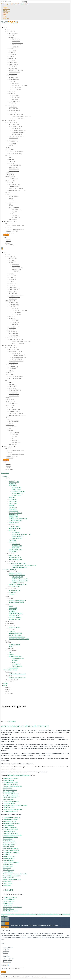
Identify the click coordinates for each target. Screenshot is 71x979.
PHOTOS (8, 687)
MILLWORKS (9, 676)
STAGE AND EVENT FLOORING (17, 637)
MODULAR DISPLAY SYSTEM (17, 575)
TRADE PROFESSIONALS (10, 670)
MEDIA (5, 685)
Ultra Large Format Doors (12, 561)
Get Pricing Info (5, 927)
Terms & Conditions (8, 958)
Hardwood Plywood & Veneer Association (18, 775)
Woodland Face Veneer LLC (10, 811)
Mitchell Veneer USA (8, 870)
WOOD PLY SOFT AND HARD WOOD (21, 534)
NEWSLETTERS (9, 693)
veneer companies (9, 914)
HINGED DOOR (13, 501)
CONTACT (6, 18)
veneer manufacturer (30, 914)
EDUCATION (6, 9)
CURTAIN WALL (13, 612)
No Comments (12, 721)
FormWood (6, 854)
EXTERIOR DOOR (13, 515)
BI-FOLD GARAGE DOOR (15, 513)
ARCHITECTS (9, 672)
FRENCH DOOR (13, 507)
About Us (5, 953)
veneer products (41, 914)
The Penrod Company (9, 803)
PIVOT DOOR (12, 484)
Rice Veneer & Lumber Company (12, 875)
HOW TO (5, 13)
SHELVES (11, 654)
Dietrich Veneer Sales (9, 792)
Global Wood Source (8, 858)
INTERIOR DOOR (13, 517)
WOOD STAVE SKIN (17, 538)
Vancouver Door (7, 905)
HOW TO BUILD (13, 592)
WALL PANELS (13, 608)
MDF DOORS (12, 540)
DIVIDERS (11, 594)
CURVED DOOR (13, 499)
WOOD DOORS (16, 532)
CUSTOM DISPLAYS (14, 586)
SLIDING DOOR (13, 486)
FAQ (4, 15)
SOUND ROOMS (9, 621)
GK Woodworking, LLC (9, 856)
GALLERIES (8, 689)
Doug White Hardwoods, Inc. (11, 848)
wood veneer (4, 916)
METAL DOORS (16, 544)
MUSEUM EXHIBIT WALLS (11, 588)
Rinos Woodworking (8, 877)
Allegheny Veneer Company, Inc (11, 817)
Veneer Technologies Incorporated (12, 809)
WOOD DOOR (12, 530)
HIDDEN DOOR (13, 503)
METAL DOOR (12, 542)
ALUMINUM (15, 660)
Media (2, 914)
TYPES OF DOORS (10, 480)
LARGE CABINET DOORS (15, 520)
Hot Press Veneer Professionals (17, 674)
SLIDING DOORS (16, 487)
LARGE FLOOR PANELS (15, 635)
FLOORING (12, 631)
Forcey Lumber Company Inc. (11, 795)
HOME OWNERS (9, 681)
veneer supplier (57, 914)
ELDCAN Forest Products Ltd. (11, 794)
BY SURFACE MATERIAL (15, 656)
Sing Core (8, 890)
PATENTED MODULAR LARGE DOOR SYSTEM (24, 565)
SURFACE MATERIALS (18, 658)
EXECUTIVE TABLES (14, 627)
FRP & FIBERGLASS (17, 666)
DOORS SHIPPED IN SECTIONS (17, 563)
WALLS (7, 604)
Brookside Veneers (8, 780)
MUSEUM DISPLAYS (14, 590)
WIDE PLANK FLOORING (15, 633)
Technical (6, 951)
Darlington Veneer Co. (9, 841)
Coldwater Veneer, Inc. (9, 831)
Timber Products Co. (9, 807)
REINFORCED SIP (13, 610)
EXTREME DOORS (14, 522)
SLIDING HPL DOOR (17, 493)
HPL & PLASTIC (16, 664)
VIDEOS (8, 691)
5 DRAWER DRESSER (14, 644)
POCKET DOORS (16, 489)
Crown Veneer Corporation (10, 837)
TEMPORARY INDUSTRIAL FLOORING (19, 639)
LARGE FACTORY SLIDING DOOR (18, 518)
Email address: (5, 968)
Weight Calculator (8, 947)
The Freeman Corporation (10, 797)
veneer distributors (19, 914)
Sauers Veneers (7, 883)
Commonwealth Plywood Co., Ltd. (12, 786)
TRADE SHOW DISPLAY (15, 573)
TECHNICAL (6, 11)
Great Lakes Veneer (8, 799)
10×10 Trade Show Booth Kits (20, 579)
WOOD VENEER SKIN (17, 536)
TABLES (11, 646)
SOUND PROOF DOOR (15, 557)
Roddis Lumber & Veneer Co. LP (12, 879)
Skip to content (5, 473)
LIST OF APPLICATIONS (11, 650)
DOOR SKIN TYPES (10, 524)
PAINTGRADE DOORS (15, 528)
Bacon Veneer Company (9, 821)
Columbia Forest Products (10, 784)
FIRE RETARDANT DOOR (15, 559)
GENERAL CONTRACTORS (12, 679)
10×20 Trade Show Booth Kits (20, 581)
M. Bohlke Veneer (8, 864)
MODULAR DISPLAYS (17, 577)
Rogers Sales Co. (8, 881)
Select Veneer (7, 885)
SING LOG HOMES (10, 598)
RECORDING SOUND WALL (16, 613)
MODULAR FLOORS (10, 629)
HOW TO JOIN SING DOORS (19, 567)
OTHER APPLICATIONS (9, 569)
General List (4, 965)
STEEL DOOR (15, 548)
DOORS (5, 476)
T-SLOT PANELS (10, 648)
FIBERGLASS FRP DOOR (15, 549)
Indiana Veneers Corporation (11, 801)
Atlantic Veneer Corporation (10, 778)
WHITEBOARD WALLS (15, 617)
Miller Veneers (7, 868)
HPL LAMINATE (13, 551)
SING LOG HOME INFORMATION (17, 600)
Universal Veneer (7, 903)
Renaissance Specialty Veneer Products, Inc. (15, 805)
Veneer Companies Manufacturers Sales (25, 725)
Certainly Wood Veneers (9, 827)
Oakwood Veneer (8, 872)
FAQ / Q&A (6, 949)
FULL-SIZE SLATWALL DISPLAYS (18, 584)
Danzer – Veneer (7, 788)
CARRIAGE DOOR (13, 511)
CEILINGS (8, 641)
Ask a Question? (7, 960)
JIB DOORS (12, 505)
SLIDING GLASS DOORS (18, 491)
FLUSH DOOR (12, 509)
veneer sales (49, 914)
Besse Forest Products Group (11, 823)
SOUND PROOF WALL (15, 619)
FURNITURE (8, 643)
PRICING (6, 683)
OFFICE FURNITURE (10, 625)
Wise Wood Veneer (8, 909)
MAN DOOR (12, 497)
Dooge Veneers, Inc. (8, 846)
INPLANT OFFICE (10, 623)
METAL (14, 662)
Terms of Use (7, 962)
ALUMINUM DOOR (17, 546)
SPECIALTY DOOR (14, 555)
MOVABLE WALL (16, 495)
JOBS (4, 16)
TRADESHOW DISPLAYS (11, 571)
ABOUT (5, 7)
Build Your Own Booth (18, 582)
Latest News (6, 956)
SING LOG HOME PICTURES (16, 602)
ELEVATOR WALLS (14, 615)
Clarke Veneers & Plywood (10, 782)
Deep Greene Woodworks (10, 790)
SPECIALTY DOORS (10, 553)
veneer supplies (66, 914)
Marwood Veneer (8, 866)
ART (10, 652)
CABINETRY (8, 596)
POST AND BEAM (13, 668)
